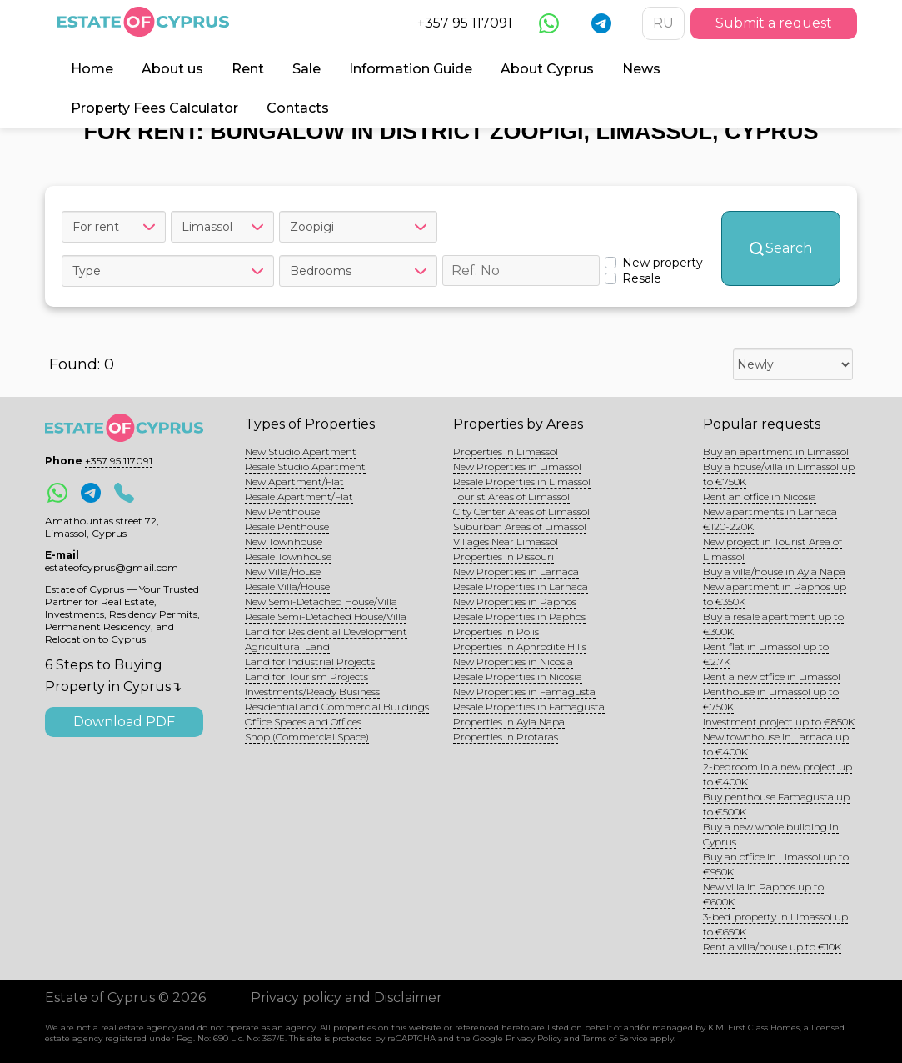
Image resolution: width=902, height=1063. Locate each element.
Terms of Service (615, 1038)
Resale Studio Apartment (305, 466)
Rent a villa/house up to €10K (772, 946)
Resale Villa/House (287, 586)
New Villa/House (283, 571)
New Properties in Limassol (517, 466)
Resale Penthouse (287, 526)
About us (172, 69)
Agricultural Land (287, 646)
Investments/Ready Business (312, 691)
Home (92, 69)
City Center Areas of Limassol (521, 511)
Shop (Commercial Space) (307, 736)
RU (663, 23)
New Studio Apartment (300, 451)
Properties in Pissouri (503, 556)
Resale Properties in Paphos (519, 616)
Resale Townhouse (288, 556)
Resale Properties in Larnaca (520, 586)
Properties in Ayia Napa (509, 721)
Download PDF (124, 722)
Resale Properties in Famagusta (529, 706)
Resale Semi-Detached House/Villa (325, 616)
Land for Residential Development (326, 631)
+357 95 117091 (464, 23)
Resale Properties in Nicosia (517, 676)
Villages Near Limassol (505, 541)
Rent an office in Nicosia (759, 496)
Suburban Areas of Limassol (519, 526)
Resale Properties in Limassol (522, 481)
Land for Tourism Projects (306, 676)
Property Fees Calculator (154, 108)
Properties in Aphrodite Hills (519, 646)
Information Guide (410, 69)
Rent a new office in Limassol (771, 676)
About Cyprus (547, 69)
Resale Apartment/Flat (299, 496)
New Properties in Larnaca (516, 571)
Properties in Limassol (505, 451)
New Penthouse (282, 511)
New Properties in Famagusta (524, 691)
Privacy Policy (533, 1038)
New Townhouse (283, 541)
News (641, 69)
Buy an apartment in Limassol (776, 451)
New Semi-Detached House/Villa (321, 601)
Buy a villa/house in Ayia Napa (774, 571)
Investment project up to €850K (779, 721)
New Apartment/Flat (294, 481)
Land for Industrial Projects (310, 661)
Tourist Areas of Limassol (511, 496)
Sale (306, 69)
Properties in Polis (496, 631)
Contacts (298, 108)
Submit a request (773, 23)
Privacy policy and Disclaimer (346, 997)
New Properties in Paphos (514, 601)
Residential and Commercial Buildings (337, 706)
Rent (248, 69)
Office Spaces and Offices (303, 721)
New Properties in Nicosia (513, 661)
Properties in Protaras (505, 736)
